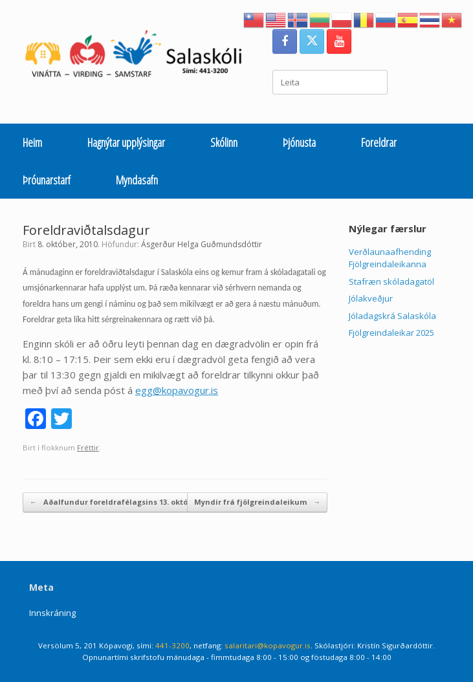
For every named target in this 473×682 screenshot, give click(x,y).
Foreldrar (379, 142)
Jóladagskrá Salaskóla (392, 316)
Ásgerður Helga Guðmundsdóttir (201, 244)
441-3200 (172, 645)
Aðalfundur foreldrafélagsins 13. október (115, 502)
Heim (32, 142)
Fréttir (88, 447)
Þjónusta (299, 142)
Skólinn (223, 142)
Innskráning (52, 613)
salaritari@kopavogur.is (268, 645)
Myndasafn (137, 180)
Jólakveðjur (371, 298)
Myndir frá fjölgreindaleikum (257, 502)
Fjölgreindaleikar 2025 (391, 332)
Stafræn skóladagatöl (391, 281)
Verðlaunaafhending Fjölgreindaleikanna (390, 258)
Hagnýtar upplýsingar (126, 142)
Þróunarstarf (47, 180)
